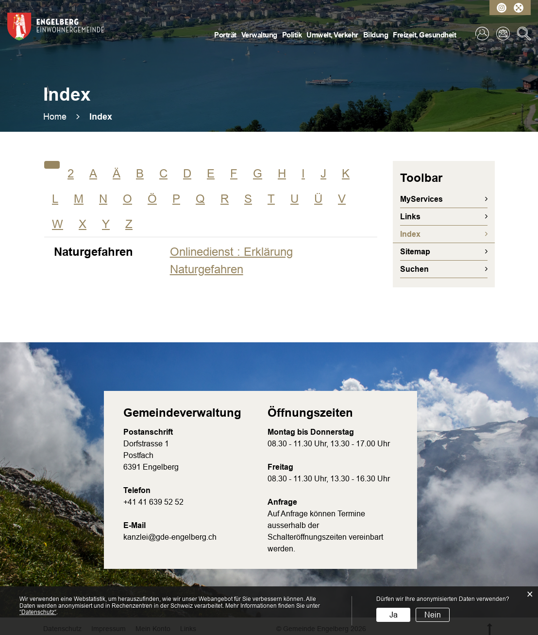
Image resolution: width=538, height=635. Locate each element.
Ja (393, 615)
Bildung (375, 35)
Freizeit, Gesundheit (424, 35)
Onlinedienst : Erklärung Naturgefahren (231, 260)
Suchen (414, 269)
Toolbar (421, 177)
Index (434, 233)
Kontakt (503, 33)
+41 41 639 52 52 (153, 502)
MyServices (421, 199)
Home (55, 117)
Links (410, 216)
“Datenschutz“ (37, 612)
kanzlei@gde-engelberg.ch (170, 537)
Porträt (225, 35)
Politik (292, 35)
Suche (524, 33)
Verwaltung (259, 35)
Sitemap (415, 251)
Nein (432, 615)
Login (482, 33)
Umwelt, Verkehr (332, 35)
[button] (100, 117)
